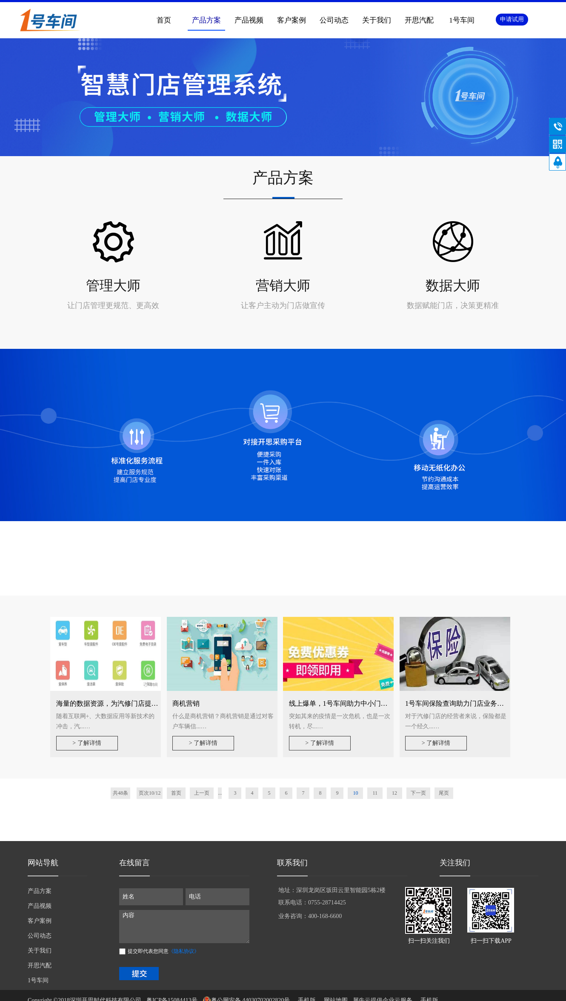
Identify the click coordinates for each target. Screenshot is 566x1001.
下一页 (418, 793)
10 (355, 793)
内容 (184, 926)
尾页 (444, 793)
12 (394, 793)
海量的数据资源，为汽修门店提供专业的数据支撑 (131, 703)
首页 (164, 20)
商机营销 (186, 703)
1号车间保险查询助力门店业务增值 (458, 703)
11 (374, 793)
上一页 (201, 793)
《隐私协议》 (184, 951)
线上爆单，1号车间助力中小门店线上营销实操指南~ (367, 703)
